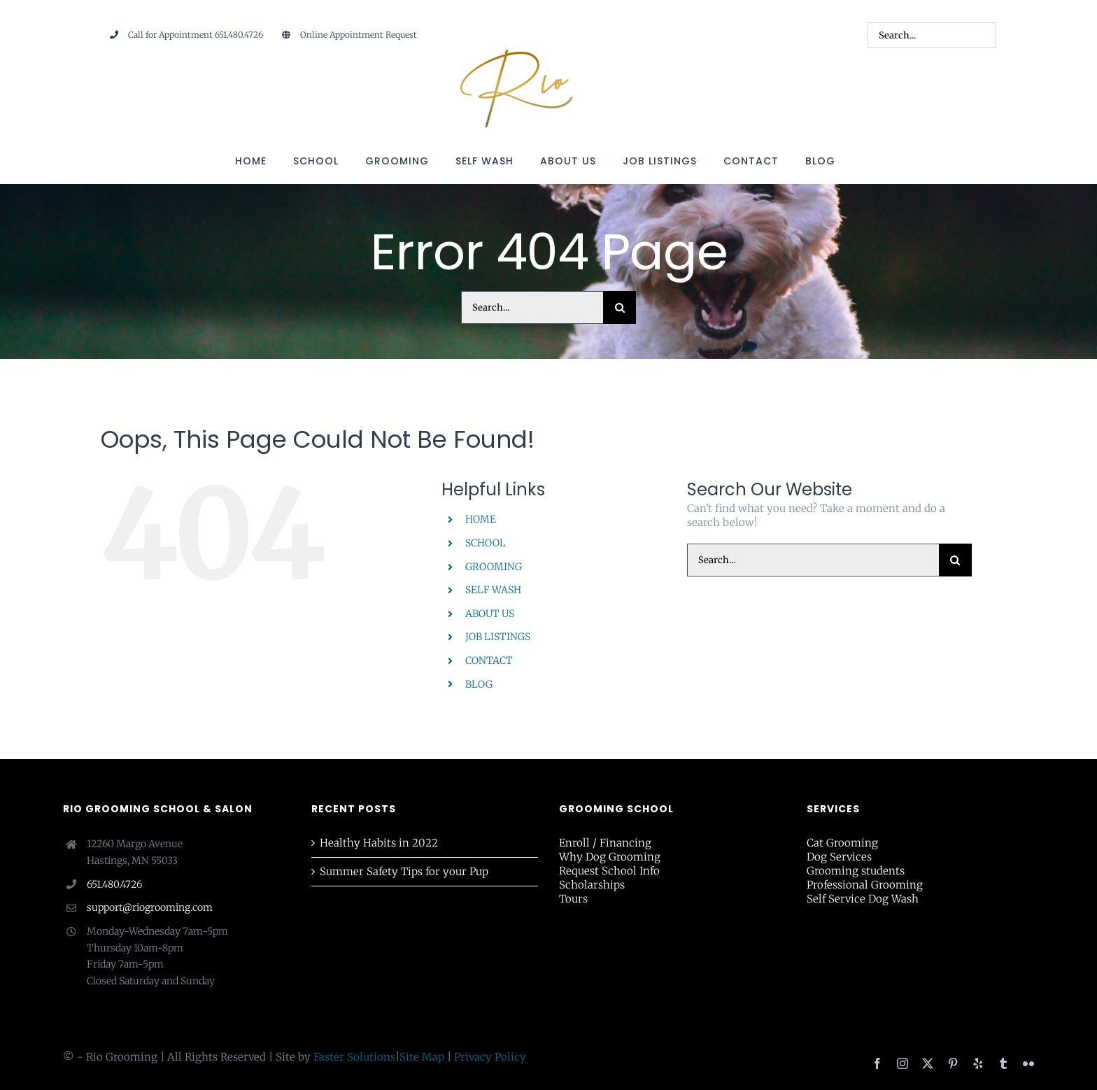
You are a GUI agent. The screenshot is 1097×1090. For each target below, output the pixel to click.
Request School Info (609, 870)
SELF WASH (493, 589)
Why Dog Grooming (609, 856)
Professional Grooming (865, 884)
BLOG (479, 684)
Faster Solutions (354, 1056)
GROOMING (493, 566)
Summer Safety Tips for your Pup (404, 871)
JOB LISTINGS (497, 636)
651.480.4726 (114, 884)
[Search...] (532, 307)
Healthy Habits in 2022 (379, 842)
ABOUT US (489, 613)
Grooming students (856, 870)
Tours (573, 898)
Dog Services (839, 856)
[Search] (619, 307)
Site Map (421, 1056)
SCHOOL (485, 543)
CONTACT (489, 660)
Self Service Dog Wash (863, 898)
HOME (480, 519)
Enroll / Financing (605, 842)
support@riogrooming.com (150, 907)
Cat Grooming (842, 842)
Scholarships (592, 884)
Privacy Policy (490, 1056)
